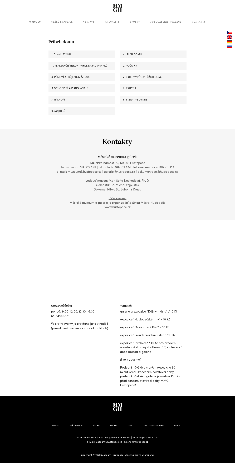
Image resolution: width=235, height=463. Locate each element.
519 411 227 (153, 437)
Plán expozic (117, 198)
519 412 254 (124, 437)
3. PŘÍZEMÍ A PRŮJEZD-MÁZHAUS (70, 77)
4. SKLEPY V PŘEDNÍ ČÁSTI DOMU (143, 77)
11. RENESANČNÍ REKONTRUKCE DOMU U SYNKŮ (79, 65)
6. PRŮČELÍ (129, 88)
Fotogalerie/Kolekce (166, 22)
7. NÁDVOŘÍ (58, 99)
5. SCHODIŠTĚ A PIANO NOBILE (69, 88)
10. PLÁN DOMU (132, 54)
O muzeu (35, 22)
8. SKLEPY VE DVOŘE (135, 99)
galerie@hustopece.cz (119, 171)
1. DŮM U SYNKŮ (61, 54)
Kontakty (199, 22)
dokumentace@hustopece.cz (158, 171)
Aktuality (112, 22)
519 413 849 (97, 437)
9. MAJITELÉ (58, 111)
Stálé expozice (62, 22)
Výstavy (89, 22)
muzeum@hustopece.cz (84, 171)
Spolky (135, 22)
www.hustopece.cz (118, 207)
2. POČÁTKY (130, 65)
